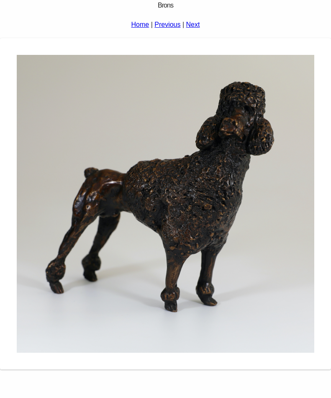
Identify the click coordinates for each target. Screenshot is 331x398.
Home (140, 24)
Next (193, 24)
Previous (167, 24)
